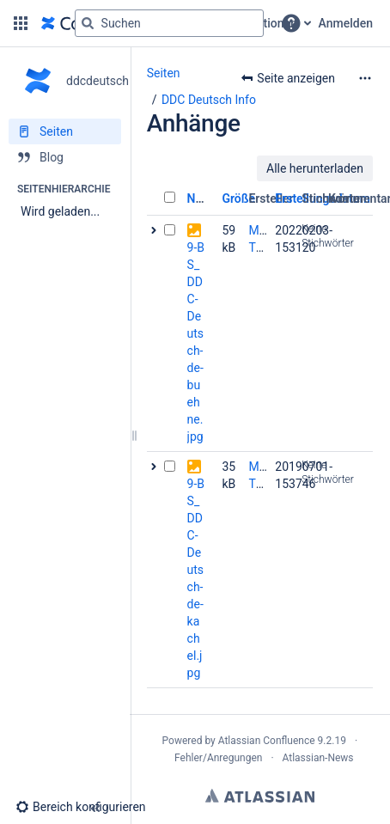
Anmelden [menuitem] (346, 23)
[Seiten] (65, 131)
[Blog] (65, 157)
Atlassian (259, 795)
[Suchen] (87, 23)
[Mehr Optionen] (365, 78)
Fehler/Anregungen (218, 758)
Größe (238, 198)
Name (203, 198)
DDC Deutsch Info (208, 100)
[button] (21, 23)
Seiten (163, 73)
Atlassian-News (318, 758)
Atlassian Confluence (266, 741)
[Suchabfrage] (169, 23)
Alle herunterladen (314, 168)
